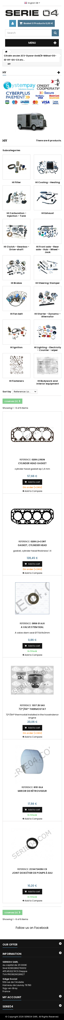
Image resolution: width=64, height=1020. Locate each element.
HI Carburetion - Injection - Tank (16, 215)
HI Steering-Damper (47, 283)
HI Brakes (16, 283)
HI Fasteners (16, 381)
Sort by (7, 391)
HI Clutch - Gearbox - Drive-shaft (16, 248)
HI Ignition (16, 347)
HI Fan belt (16, 313)
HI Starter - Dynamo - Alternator (47, 315)
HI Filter (16, 182)
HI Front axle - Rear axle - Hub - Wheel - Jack (47, 249)
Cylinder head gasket (32, 463)
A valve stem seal (32, 627)
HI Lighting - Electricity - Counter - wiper (47, 349)
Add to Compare (33, 491)
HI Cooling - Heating (47, 182)
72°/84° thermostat (32, 709)
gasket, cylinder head (32, 545)
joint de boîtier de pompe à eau (32, 873)
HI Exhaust (47, 213)
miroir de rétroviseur (32, 791)
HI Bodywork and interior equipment (47, 382)
